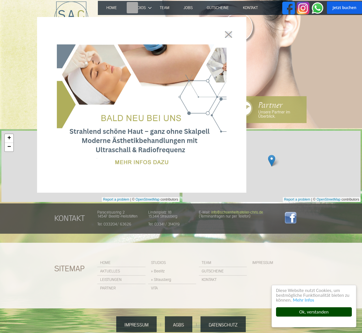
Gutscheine (218, 8)
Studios (158, 263)
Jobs (188, 8)
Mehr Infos (303, 300)
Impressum (262, 263)
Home (111, 8)
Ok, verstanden (314, 312)
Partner (270, 105)
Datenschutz (223, 325)
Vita (154, 288)
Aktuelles (110, 271)
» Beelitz (158, 271)
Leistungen (111, 280)
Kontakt (250, 8)
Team (164, 8)
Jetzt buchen (344, 7)
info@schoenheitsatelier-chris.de (237, 212)
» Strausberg (161, 280)
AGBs (178, 325)
